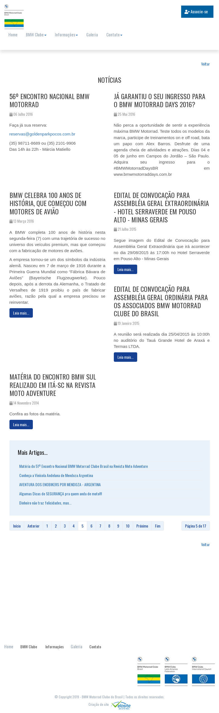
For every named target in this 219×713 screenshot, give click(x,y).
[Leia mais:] (21, 313)
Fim (157, 526)
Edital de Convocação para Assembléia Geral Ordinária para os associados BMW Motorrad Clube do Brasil (161, 301)
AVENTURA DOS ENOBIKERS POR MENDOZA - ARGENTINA (60, 484)
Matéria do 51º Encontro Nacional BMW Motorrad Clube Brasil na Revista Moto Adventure (83, 466)
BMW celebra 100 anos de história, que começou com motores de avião (48, 203)
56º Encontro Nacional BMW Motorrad (49, 100)
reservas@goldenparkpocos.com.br (42, 134)
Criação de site (109, 704)
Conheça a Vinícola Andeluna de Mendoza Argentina (56, 475)
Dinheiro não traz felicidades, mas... (45, 503)
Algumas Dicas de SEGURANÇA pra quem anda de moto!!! (60, 493)
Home (13, 34)
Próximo (142, 526)
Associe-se (196, 11)
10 (127, 526)
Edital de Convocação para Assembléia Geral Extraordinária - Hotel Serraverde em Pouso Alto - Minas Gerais (161, 207)
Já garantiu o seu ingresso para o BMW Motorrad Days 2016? (159, 100)
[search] (150, 12)
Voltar (205, 64)
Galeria (92, 34)
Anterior (34, 526)
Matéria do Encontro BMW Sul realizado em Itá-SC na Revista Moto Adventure (52, 384)
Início (17, 526)
